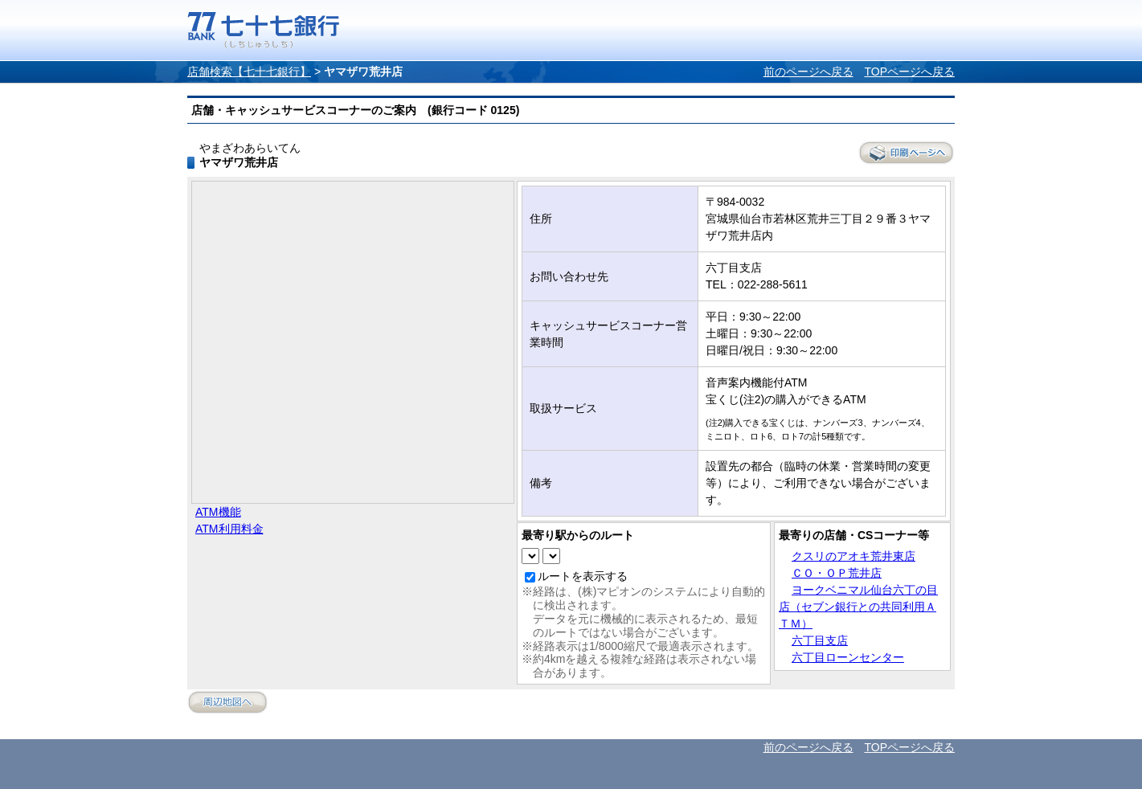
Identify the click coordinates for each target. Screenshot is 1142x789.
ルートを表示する (583, 576)
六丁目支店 (820, 640)
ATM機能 (218, 511)
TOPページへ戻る (909, 71)
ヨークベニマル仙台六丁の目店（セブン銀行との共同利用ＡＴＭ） (858, 606)
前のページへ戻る (808, 71)
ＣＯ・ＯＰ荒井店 (837, 572)
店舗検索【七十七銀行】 (249, 71)
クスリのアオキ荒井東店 (853, 556)
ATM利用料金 (229, 528)
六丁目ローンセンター (848, 657)
